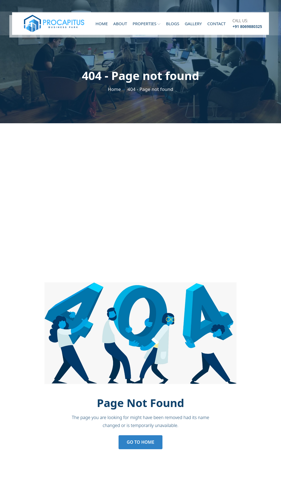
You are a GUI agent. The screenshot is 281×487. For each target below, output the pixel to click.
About (120, 25)
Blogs (172, 25)
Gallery (193, 25)
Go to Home (140, 442)
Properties (147, 25)
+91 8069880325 (247, 27)
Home (101, 25)
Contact (216, 25)
